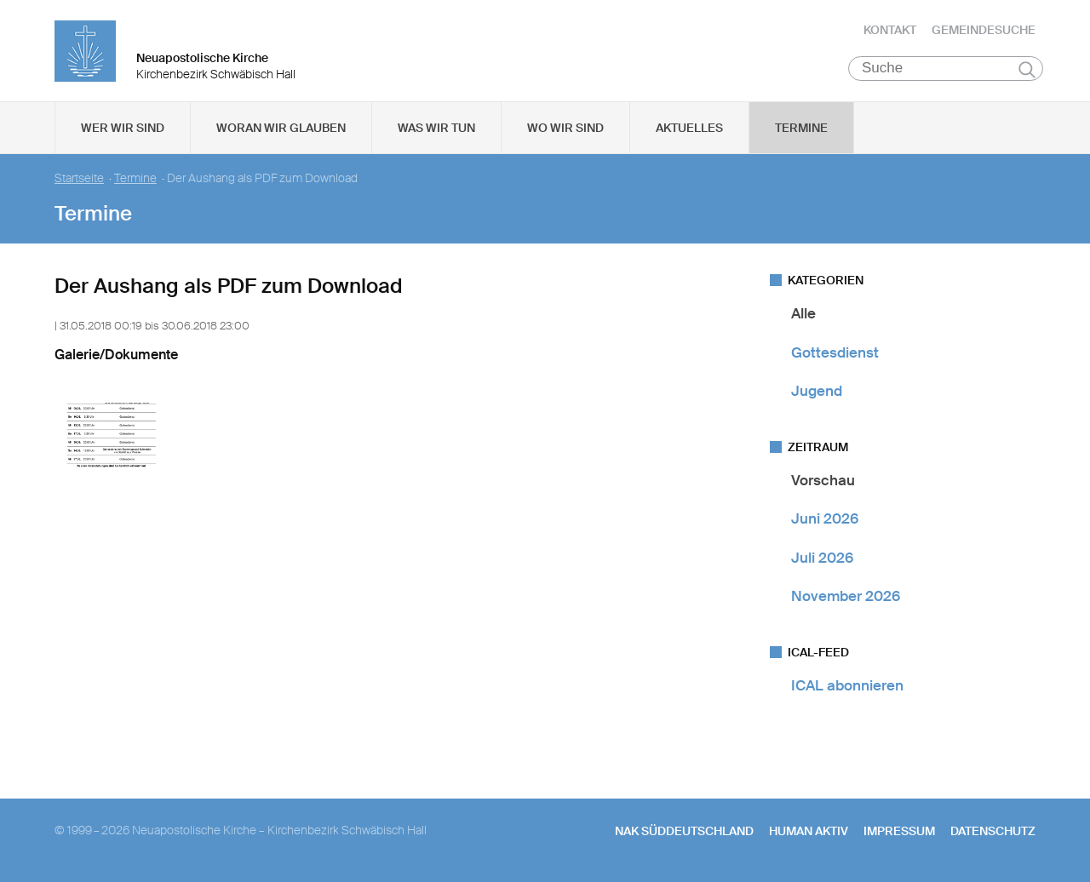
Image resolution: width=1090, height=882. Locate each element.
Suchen (1027, 70)
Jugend (816, 391)
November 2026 (845, 596)
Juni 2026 (824, 519)
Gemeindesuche (984, 29)
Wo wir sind (565, 128)
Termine (801, 128)
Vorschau (823, 481)
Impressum (899, 831)
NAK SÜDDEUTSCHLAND (684, 831)
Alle (803, 314)
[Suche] (945, 69)
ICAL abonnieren (847, 686)
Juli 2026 (822, 557)
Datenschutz (993, 831)
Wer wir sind (122, 128)
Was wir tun (436, 128)
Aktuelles (689, 128)
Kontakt (889, 29)
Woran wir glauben (281, 128)
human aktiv (808, 831)
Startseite (79, 179)
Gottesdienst (835, 352)
